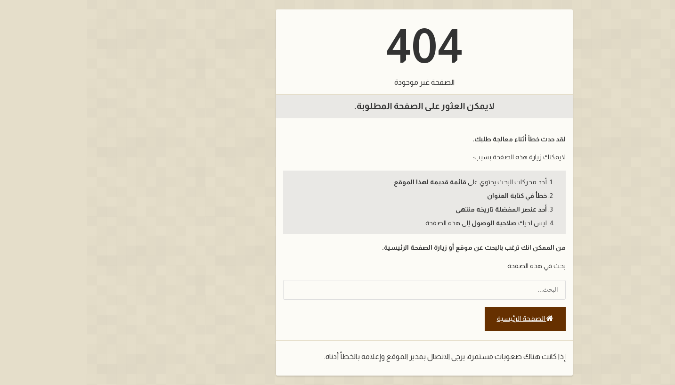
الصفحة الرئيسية (438, 318)
